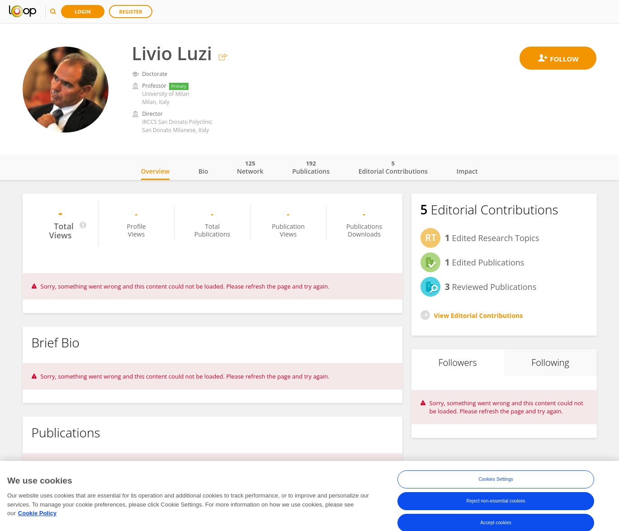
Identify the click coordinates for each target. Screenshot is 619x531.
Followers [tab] (457, 362)
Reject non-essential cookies (496, 503)
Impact (467, 171)
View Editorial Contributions (478, 315)
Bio (203, 171)
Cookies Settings (495, 481)
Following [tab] (550, 362)
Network (250, 167)
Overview (155, 171)
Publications (311, 167)
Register (130, 11)
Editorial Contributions (393, 167)
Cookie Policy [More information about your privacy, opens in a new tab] (37, 515)
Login (83, 11)
